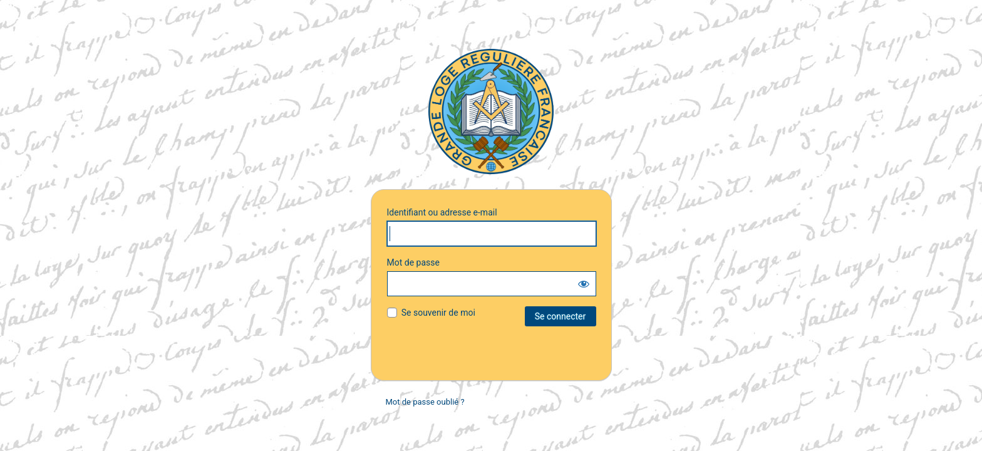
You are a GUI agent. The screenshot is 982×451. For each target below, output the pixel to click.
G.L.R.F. (491, 111)
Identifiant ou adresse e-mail (442, 212)
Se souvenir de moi (438, 313)
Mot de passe (413, 262)
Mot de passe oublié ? (425, 402)
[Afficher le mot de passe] (583, 283)
